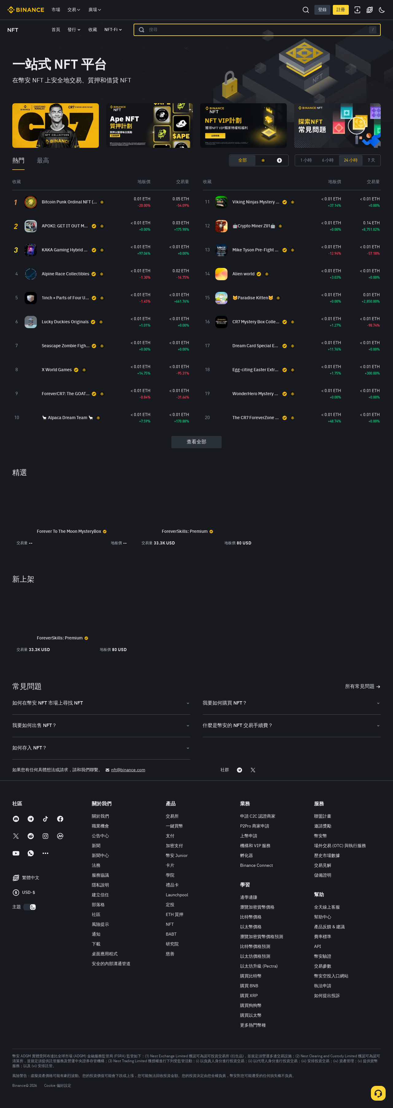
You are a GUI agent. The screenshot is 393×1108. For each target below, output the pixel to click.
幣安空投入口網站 (331, 976)
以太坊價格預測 (255, 956)
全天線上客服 (327, 907)
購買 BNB (249, 986)
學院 (170, 875)
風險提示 (100, 924)
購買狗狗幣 (251, 1006)
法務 (96, 865)
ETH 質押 (174, 915)
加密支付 (174, 846)
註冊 (341, 10)
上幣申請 (248, 836)
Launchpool (177, 895)
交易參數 (322, 966)
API (317, 947)
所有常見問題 (363, 686)
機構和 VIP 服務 (255, 846)
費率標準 (322, 937)
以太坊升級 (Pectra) (259, 966)
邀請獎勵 (322, 826)
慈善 (170, 954)
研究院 (172, 944)
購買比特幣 (251, 976)
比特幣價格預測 (255, 947)
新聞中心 (100, 856)
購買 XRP (249, 996)
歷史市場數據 (327, 856)
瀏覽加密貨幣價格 (257, 907)
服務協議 (100, 875)
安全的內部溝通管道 (111, 964)
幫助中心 (322, 917)
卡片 (170, 865)
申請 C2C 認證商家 (257, 816)
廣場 (95, 9)
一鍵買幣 (174, 826)
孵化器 (246, 856)
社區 (96, 915)
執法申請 (322, 986)
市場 (56, 10)
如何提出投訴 (327, 996)
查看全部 (196, 442)
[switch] (29, 907)
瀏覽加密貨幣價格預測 (261, 937)
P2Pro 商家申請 (254, 826)
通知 (96, 934)
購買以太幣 (251, 1015)
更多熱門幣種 (253, 1025)
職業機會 (100, 826)
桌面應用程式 (105, 954)
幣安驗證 (322, 956)
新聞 (96, 846)
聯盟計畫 (322, 816)
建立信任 (100, 895)
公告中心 (100, 836)
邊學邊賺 (248, 897)
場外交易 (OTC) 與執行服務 (340, 846)
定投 (170, 905)
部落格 (98, 905)
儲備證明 (322, 875)
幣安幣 (320, 836)
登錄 (322, 10)
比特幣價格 (251, 917)
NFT (170, 924)
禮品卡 (172, 885)
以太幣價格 (251, 927)
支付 (170, 836)
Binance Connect (256, 865)
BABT (171, 934)
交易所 (172, 816)
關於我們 (100, 816)
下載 (96, 944)
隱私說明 (100, 885)
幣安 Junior (177, 856)
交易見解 (322, 865)
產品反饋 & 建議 (329, 927)
